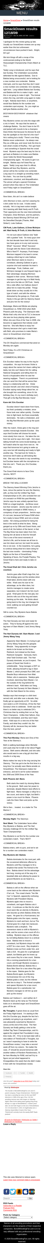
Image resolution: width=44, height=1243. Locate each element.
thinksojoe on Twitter (29, 1120)
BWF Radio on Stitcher (32, 1192)
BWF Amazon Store (19, 1192)
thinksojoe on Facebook (13, 1122)
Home (5, 20)
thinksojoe (9, 35)
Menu (21, 13)
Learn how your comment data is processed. (21, 1180)
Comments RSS (10, 1210)
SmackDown (15, 20)
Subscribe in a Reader (12, 1206)
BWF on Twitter (13, 1192)
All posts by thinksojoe (12, 1120)
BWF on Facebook (6, 1192)
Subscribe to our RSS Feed (22, 1081)
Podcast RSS (8, 1208)
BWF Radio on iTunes (25, 1192)
